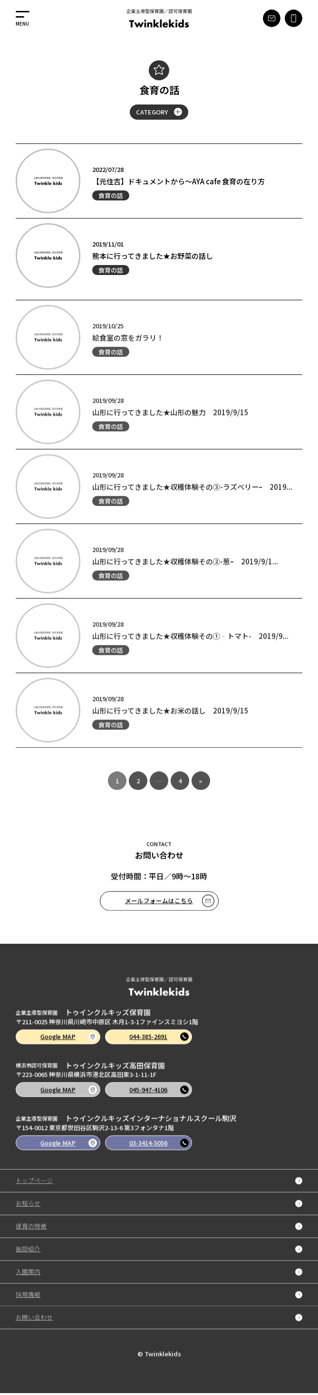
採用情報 (159, 1310)
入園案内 (159, 1287)
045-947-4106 (162, 1105)
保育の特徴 (159, 1242)
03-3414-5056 (162, 1158)
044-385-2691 (162, 1051)
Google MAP (70, 1051)
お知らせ (159, 1219)
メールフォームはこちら (169, 915)
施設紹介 (159, 1265)
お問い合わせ (159, 1333)
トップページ (159, 1196)
